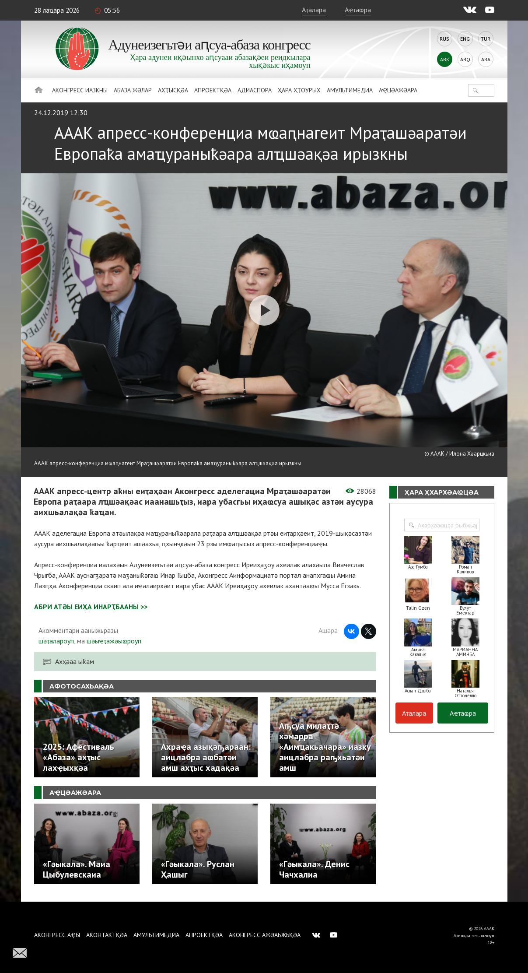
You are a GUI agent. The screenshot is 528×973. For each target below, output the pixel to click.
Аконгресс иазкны (80, 90)
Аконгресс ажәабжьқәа (265, 935)
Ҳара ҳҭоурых (299, 90)
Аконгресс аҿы (57, 935)
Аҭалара (314, 9)
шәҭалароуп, (56, 640)
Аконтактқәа (106, 935)
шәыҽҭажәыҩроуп (114, 640)
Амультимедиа (350, 90)
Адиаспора (255, 90)
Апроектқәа (212, 90)
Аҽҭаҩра (358, 9)
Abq (465, 59)
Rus (444, 38)
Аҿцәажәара (398, 90)
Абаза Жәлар (133, 90)
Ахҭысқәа (173, 90)
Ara (485, 59)
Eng (465, 38)
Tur (485, 38)
